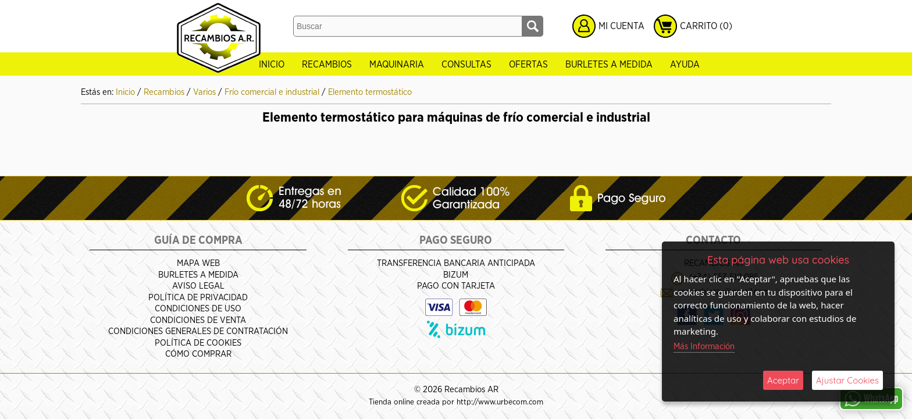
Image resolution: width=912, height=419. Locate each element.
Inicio (271, 64)
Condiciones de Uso (198, 308)
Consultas (466, 64)
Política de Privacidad (198, 297)
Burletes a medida (609, 64)
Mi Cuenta (621, 26)
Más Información (704, 346)
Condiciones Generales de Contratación (198, 331)
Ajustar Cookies (847, 380)
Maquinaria (396, 64)
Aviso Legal (198, 286)
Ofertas (528, 64)
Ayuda (685, 64)
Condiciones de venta (198, 320)
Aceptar (783, 380)
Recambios (327, 64)
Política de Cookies (198, 343)
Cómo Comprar (198, 354)
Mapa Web (198, 263)
